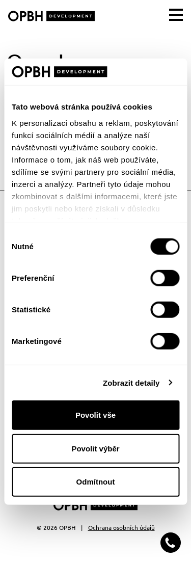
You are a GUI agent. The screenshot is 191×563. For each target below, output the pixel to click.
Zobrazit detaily (131, 382)
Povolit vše (95, 415)
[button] (170, 542)
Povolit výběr (95, 448)
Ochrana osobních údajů (121, 527)
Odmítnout (95, 481)
